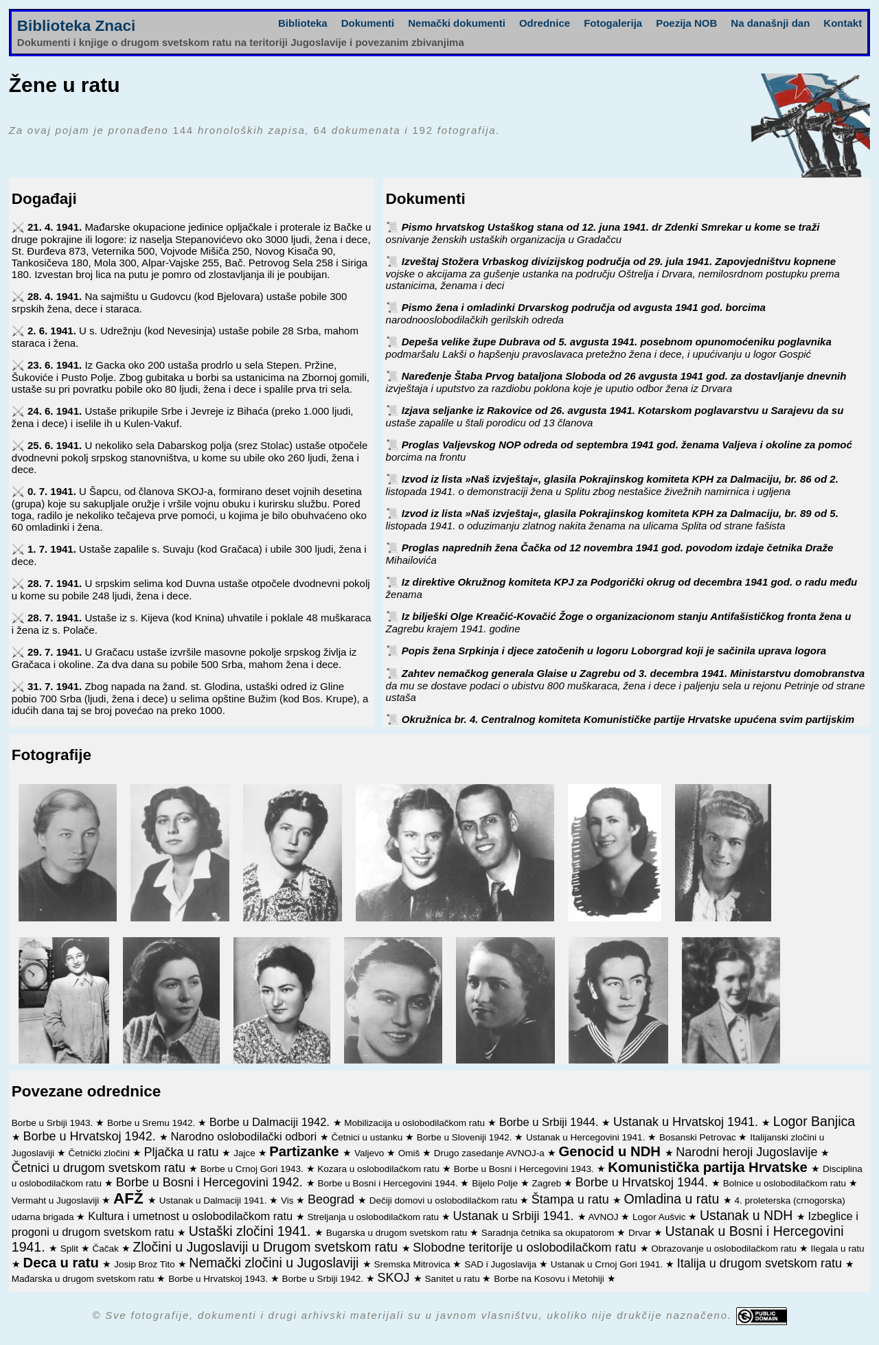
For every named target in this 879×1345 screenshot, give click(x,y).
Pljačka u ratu (183, 1152)
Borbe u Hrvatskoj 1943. (219, 1279)
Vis (288, 1200)
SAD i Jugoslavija (501, 1264)
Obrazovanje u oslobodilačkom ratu (725, 1248)
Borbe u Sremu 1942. (152, 1123)
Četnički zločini (101, 1153)
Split (70, 1248)
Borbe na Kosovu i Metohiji (550, 1279)
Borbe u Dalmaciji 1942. (271, 1122)
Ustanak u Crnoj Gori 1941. (608, 1264)
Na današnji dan (770, 23)
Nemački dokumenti (456, 23)
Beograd (333, 1199)
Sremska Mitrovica (413, 1264)
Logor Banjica (814, 1121)
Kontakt (842, 23)
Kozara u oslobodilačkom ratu (379, 1169)
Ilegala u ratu (837, 1248)
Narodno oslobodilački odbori (244, 1136)
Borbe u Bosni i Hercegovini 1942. (211, 1182)
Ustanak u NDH (748, 1215)
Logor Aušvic (660, 1217)
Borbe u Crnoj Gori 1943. (253, 1169)
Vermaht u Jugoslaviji (57, 1200)
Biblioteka (303, 23)
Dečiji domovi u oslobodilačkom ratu (444, 1200)
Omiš (410, 1153)
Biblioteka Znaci (76, 25)
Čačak (107, 1248)
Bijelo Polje (496, 1183)
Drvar (641, 1233)
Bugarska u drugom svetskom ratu (398, 1233)
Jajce (245, 1153)
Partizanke (306, 1151)
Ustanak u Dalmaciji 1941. (214, 1200)
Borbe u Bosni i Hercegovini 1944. (389, 1183)
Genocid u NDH (611, 1151)
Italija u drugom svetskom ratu (761, 1263)
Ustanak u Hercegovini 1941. (587, 1137)
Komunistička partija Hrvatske (709, 1167)
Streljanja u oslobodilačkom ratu (375, 1217)
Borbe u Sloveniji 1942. (466, 1137)
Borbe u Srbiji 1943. (53, 1123)
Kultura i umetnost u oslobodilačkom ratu (192, 1216)
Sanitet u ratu (453, 1279)
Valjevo (370, 1153)
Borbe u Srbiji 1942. (324, 1279)
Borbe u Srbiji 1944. (550, 1122)
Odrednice (544, 23)
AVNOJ (605, 1217)
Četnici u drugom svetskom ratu (100, 1168)
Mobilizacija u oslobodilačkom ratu (416, 1123)
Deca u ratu (63, 1262)
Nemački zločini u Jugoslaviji (276, 1262)
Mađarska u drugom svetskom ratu (84, 1279)
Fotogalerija (613, 23)
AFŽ (130, 1198)
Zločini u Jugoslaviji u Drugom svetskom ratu (267, 1246)
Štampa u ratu (572, 1199)
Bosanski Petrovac (699, 1137)
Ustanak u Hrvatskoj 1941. (687, 1122)
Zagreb (548, 1183)
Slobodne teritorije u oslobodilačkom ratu (526, 1247)
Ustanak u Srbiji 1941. (515, 1216)
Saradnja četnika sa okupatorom (549, 1233)
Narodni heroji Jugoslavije (748, 1152)
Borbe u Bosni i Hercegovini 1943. (525, 1169)
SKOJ (395, 1278)
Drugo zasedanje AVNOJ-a (490, 1153)
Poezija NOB (686, 23)
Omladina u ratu (673, 1198)
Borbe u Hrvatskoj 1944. (643, 1182)
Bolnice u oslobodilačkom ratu (786, 1183)
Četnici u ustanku (368, 1137)
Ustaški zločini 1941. (252, 1231)
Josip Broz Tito (145, 1264)
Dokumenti (368, 23)
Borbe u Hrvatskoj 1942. (91, 1136)
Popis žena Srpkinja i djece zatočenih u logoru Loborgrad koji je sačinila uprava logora (614, 650)
